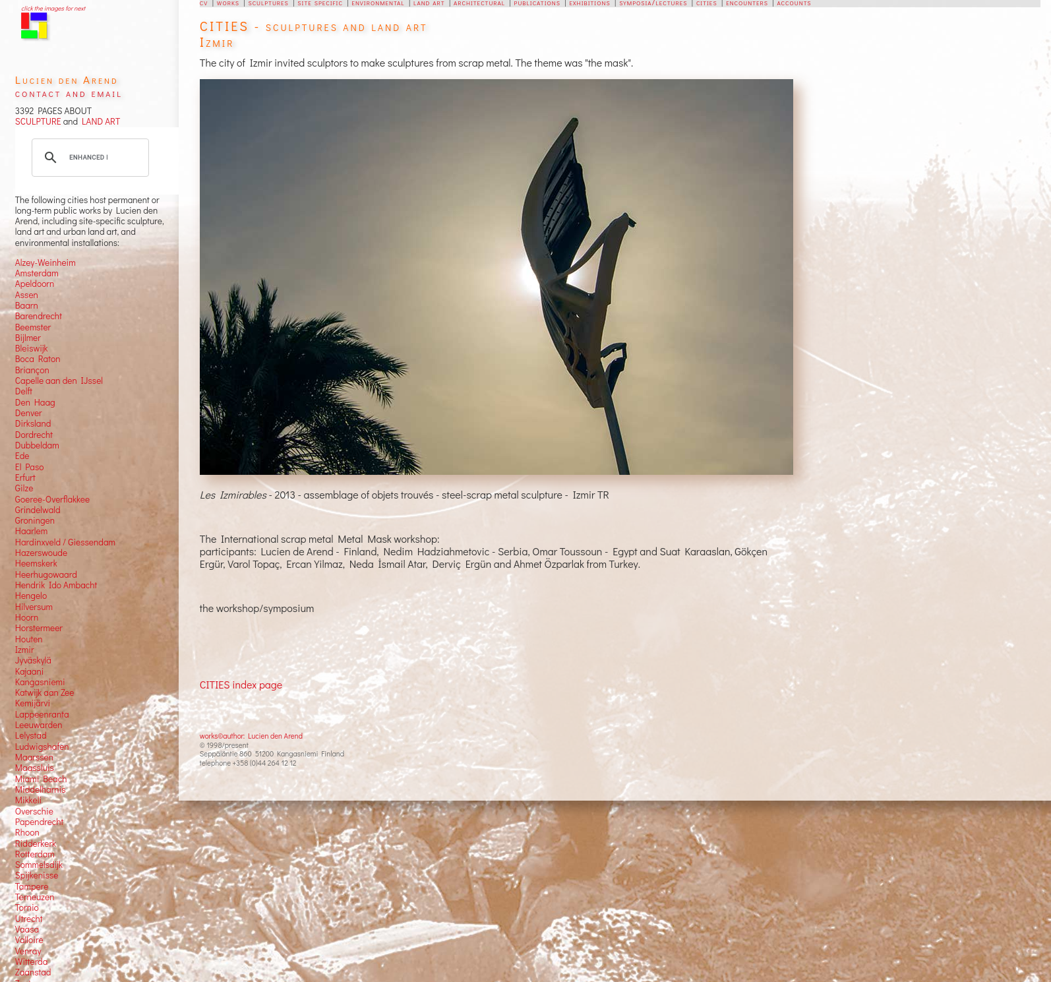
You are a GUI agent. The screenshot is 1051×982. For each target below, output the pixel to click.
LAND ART (99, 121)
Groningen (35, 520)
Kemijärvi (32, 703)
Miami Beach (41, 779)
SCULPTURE (38, 121)
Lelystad (31, 735)
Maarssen (34, 757)
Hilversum (34, 607)
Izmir (24, 650)
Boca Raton (38, 359)
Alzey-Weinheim (45, 262)
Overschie (34, 811)
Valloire (29, 940)
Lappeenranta (42, 714)
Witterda (31, 961)
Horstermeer (39, 628)
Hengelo (31, 595)
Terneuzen (35, 897)
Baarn (26, 305)
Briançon (32, 370)
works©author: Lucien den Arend (251, 736)
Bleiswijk (31, 348)
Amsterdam (37, 273)
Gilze (24, 488)
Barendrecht (38, 316)
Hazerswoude (41, 553)
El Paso (29, 467)
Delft (23, 391)
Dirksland (33, 423)
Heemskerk (36, 563)
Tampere (32, 886)
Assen (26, 295)
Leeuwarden (39, 725)
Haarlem (31, 531)
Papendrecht (39, 822)
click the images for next (53, 8)
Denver (28, 413)
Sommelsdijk (39, 865)
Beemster (33, 327)
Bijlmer (28, 338)
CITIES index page (241, 684)
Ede (22, 456)
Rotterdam (35, 854)
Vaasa (27, 929)
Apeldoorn (34, 284)
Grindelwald (38, 510)
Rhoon (27, 832)
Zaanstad (33, 972)
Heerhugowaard (46, 574)
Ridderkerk (35, 843)
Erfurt (25, 477)
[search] (88, 158)
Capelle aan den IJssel (59, 380)
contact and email (69, 92)
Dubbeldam (37, 445)
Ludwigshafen (42, 746)
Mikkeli (28, 800)
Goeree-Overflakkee (52, 499)
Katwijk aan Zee (45, 692)
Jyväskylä (33, 660)
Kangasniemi (40, 682)
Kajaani (29, 671)
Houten (29, 639)
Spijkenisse (37, 875)
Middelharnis (40, 789)
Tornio (27, 907)
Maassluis (34, 768)
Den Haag (35, 402)
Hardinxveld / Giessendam (65, 542)
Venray (28, 951)
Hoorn (26, 617)
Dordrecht (34, 435)
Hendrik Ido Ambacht (56, 585)
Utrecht (29, 919)
